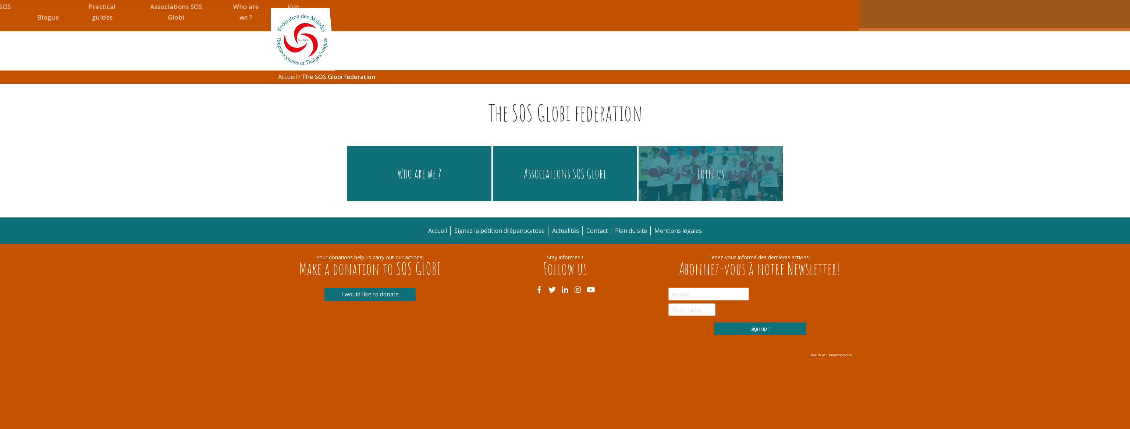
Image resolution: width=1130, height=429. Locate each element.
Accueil (533, 9)
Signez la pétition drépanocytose (587, 14)
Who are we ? (801, 93)
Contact (678, 9)
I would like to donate (369, 295)
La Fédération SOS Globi (571, 93)
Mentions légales (752, 14)
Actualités (645, 9)
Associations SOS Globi (742, 93)
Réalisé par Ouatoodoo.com (831, 355)
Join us (842, 93)
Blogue (630, 98)
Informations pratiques (499, 93)
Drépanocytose (367, 98)
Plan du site (711, 14)
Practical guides (679, 93)
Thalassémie (432, 98)
